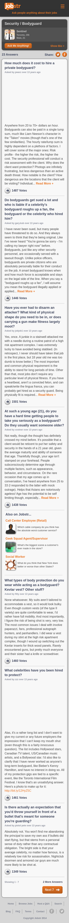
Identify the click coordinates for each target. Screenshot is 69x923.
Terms (28, 911)
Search (58, 903)
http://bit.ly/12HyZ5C (18, 790)
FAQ (17, 911)
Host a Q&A (43, 903)
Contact (40, 911)
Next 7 (52, 889)
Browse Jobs (26, 903)
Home (11, 903)
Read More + (44, 183)
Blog (8, 911)
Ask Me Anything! (18, 45)
